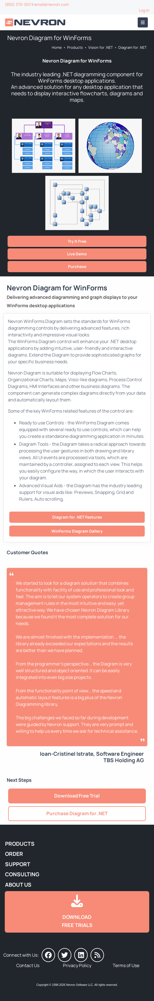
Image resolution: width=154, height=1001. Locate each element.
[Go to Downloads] (77, 912)
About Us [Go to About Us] (18, 884)
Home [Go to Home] (57, 47)
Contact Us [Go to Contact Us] (27, 965)
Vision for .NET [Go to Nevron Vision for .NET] (100, 47)
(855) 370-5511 (18, 4)
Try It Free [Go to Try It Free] (77, 241)
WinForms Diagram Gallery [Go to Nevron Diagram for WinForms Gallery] (77, 531)
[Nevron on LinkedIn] (81, 955)
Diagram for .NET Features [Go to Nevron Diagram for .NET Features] (77, 517)
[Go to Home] (35, 22)
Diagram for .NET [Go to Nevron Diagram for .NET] (132, 47)
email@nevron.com (51, 4)
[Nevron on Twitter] (64, 955)
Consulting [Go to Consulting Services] (22, 874)
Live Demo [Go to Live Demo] (77, 253)
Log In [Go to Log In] (144, 10)
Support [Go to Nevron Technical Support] (17, 864)
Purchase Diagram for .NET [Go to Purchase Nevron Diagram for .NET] (77, 813)
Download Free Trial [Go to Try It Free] (77, 795)
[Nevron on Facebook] (48, 955)
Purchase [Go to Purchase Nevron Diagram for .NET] (77, 266)
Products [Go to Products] (75, 47)
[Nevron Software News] (97, 955)
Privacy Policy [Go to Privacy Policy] (77, 965)
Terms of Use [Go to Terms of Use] (126, 965)
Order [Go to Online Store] (14, 853)
